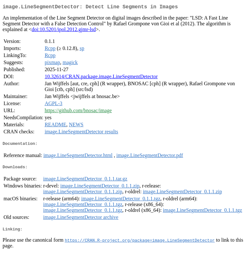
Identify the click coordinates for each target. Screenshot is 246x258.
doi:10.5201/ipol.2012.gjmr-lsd (64, 30)
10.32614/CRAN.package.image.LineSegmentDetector (101, 77)
